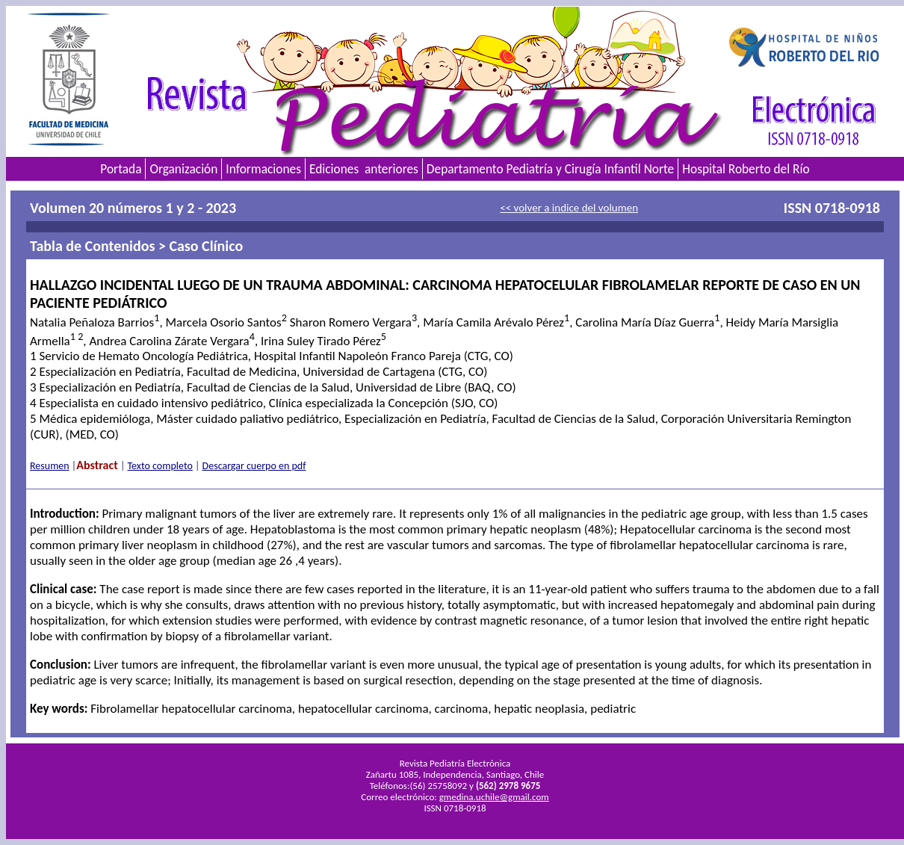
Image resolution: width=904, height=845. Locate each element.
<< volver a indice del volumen (569, 207)
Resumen (49, 465)
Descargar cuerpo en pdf (254, 465)
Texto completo (160, 465)
